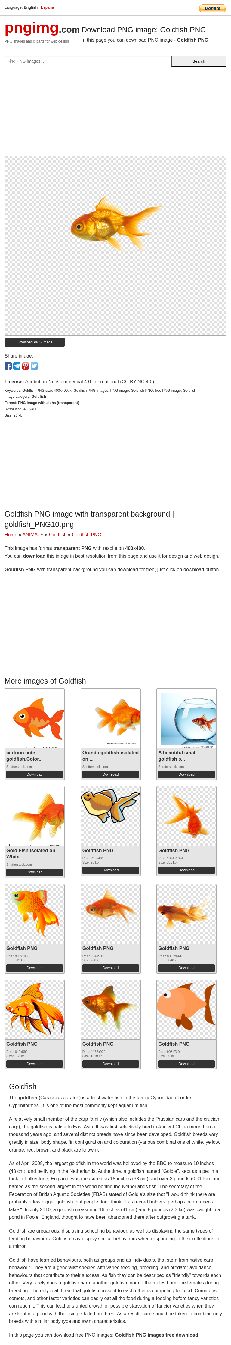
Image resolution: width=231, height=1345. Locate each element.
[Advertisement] (115, 114)
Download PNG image (35, 342)
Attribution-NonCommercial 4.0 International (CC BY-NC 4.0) (89, 381)
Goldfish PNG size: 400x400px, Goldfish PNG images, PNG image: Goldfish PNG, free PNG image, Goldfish (109, 390)
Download (34, 774)
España (47, 7)
